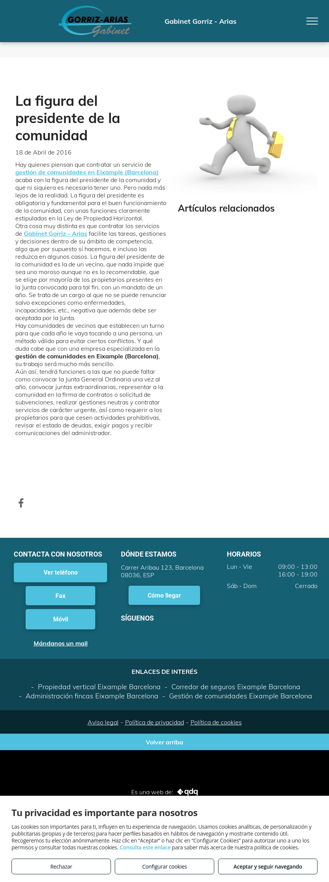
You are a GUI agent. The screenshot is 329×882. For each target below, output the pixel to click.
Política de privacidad (154, 722)
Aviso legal (103, 722)
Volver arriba (164, 742)
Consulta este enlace (145, 847)
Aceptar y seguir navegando (267, 866)
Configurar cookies (164, 866)
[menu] (312, 21)
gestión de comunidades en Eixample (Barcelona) (87, 172)
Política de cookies (216, 722)
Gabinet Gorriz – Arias (55, 233)
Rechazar (61, 866)
